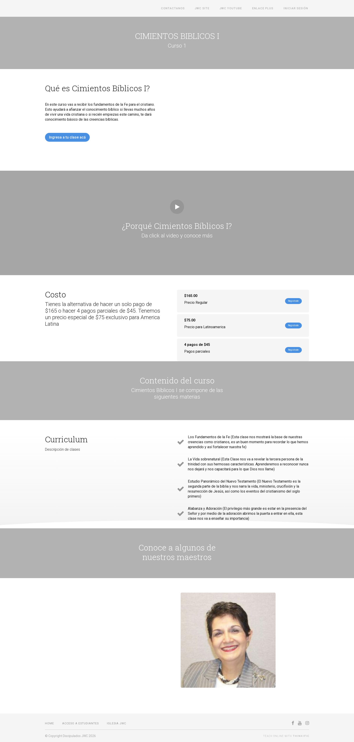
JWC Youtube (235, 8)
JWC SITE (209, 8)
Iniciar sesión (296, 8)
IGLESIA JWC (116, 723)
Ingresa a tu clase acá (67, 137)
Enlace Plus (265, 8)
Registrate (290, 301)
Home (49, 723)
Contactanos (182, 8)
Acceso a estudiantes (80, 723)
